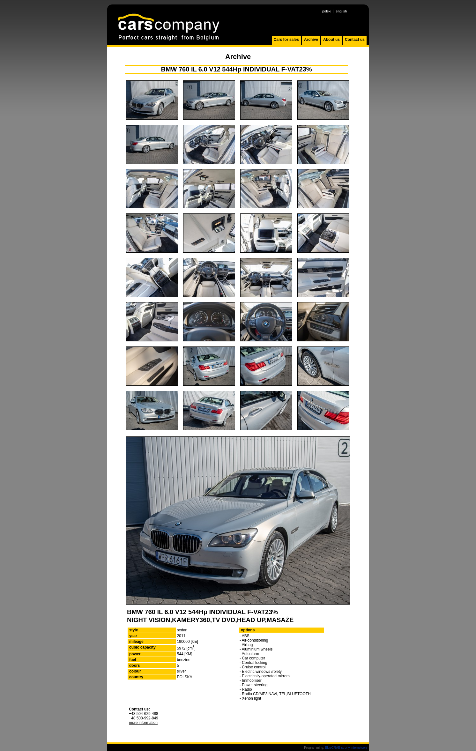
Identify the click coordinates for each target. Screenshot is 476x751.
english (341, 11)
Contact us (355, 39)
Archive (311, 39)
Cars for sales (286, 39)
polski (326, 11)
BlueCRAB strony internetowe (346, 747)
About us (331, 39)
